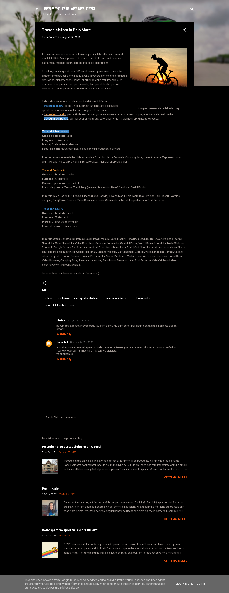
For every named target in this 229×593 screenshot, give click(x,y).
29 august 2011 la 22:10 (78, 320)
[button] (185, 30)
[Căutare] (192, 9)
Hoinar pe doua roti (69, 8)
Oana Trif (62, 342)
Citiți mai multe (175, 477)
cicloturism (63, 298)
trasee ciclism (144, 298)
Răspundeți (64, 334)
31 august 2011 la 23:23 (81, 342)
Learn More (184, 583)
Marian (60, 320)
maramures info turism (117, 298)
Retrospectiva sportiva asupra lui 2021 (70, 530)
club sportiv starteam (86, 298)
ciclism (48, 298)
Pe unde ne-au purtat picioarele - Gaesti (71, 447)
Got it (200, 583)
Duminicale (50, 488)
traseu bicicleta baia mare (59, 305)
